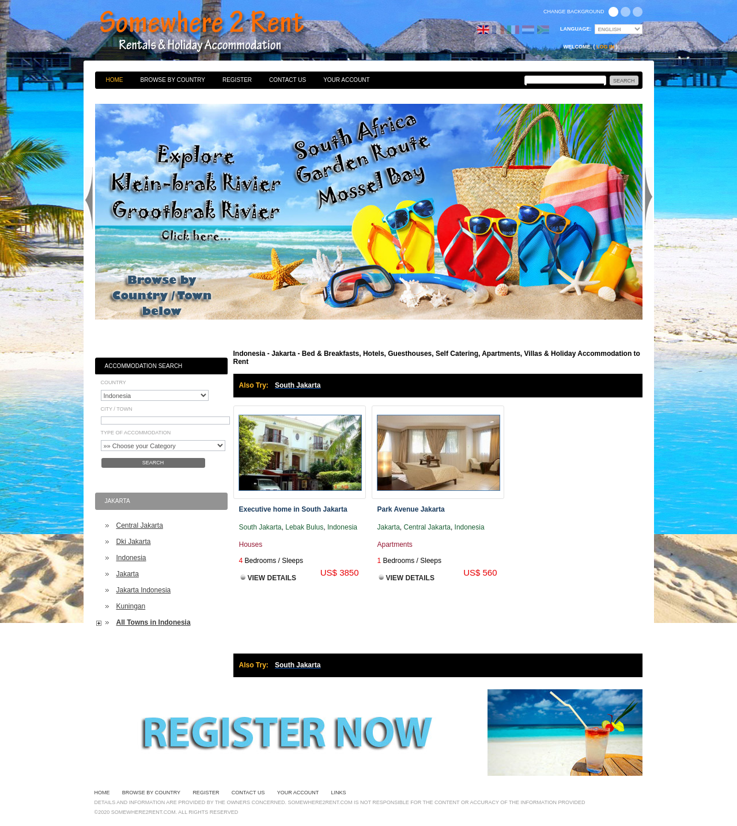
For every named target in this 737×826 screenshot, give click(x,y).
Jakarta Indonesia (143, 590)
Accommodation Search (144, 366)
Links (338, 792)
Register (237, 80)
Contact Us (287, 80)
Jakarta (127, 574)
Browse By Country (173, 80)
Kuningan (131, 606)
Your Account (346, 80)
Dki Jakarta (133, 542)
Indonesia (131, 558)
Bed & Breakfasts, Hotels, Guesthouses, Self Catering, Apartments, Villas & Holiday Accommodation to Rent (214, 32)
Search (153, 462)
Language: (576, 29)
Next (649, 198)
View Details (272, 578)
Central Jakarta (139, 525)
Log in (605, 47)
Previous (89, 198)
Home (114, 80)
